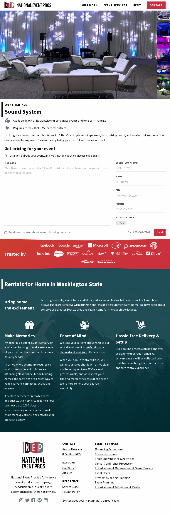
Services (115, 5)
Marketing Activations (109, 449)
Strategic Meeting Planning (112, 478)
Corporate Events (106, 454)
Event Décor (102, 473)
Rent (137, 5)
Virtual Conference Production (114, 463)
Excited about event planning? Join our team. (90, 500)
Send (160, 232)
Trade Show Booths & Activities (114, 459)
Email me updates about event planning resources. (38, 232)
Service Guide (70, 487)
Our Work (89, 5)
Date (120, 223)
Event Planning (105, 482)
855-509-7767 (141, 232)
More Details (125, 217)
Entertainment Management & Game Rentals (124, 468)
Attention (52, 135)
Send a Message (72, 449)
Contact (156, 5)
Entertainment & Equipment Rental (118, 487)
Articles (67, 473)
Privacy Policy (71, 491)
